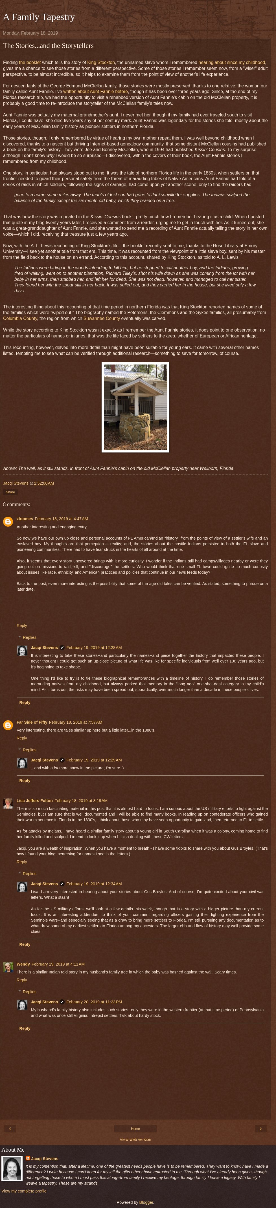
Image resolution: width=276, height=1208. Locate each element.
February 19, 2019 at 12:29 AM (94, 760)
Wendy (23, 964)
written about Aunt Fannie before (95, 91)
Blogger (146, 1202)
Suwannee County (102, 318)
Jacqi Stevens (44, 647)
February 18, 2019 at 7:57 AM (75, 722)
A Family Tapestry (39, 16)
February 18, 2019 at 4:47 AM (61, 518)
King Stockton (101, 62)
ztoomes (25, 518)
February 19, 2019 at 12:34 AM (94, 884)
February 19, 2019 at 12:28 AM (94, 647)
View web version (135, 1139)
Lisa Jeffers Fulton (35, 800)
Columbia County (20, 318)
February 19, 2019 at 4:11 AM (58, 964)
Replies (29, 637)
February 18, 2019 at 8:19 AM (81, 800)
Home (135, 1129)
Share (10, 492)
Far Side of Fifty (32, 722)
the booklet (30, 62)
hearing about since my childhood (231, 62)
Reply (22, 625)
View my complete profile (24, 1191)
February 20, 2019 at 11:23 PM (94, 1002)
